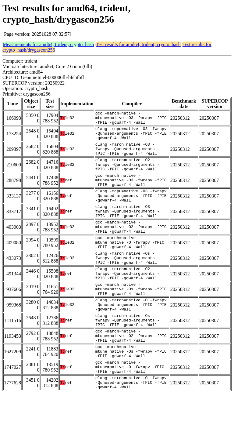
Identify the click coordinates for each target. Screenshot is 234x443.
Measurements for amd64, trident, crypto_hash (48, 44)
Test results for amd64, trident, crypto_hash (138, 44)
